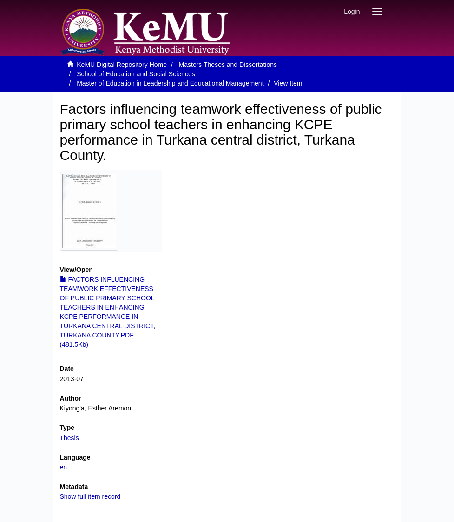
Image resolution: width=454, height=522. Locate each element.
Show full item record (90, 496)
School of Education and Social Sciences (136, 74)
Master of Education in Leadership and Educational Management (170, 83)
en (63, 467)
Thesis (69, 438)
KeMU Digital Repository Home (122, 64)
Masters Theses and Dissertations (228, 64)
